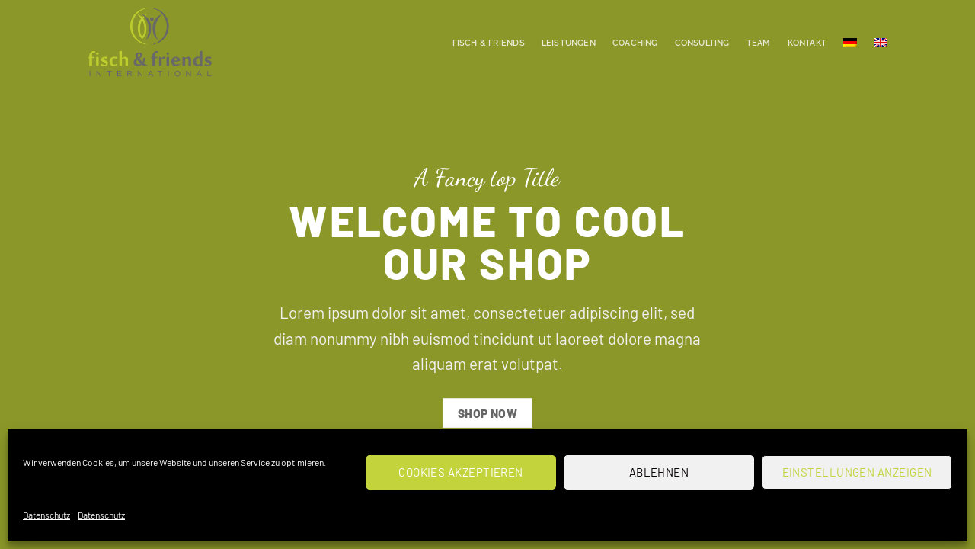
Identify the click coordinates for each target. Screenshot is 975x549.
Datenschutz (46, 514)
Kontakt (807, 42)
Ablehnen (659, 472)
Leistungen (569, 42)
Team (758, 42)
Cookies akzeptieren (460, 472)
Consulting (702, 42)
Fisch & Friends (488, 42)
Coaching (635, 42)
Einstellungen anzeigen (857, 472)
